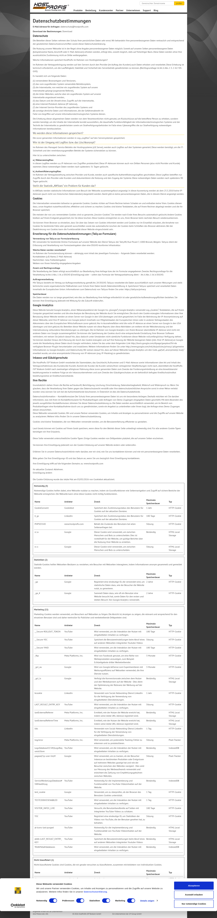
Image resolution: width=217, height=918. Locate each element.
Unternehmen (133, 10)
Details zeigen (147, 907)
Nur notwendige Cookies (194, 910)
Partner (119, 10)
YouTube (68, 631)
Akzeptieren (194, 892)
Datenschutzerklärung (95, 898)
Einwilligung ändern (42, 472)
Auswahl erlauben (194, 901)
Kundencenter (106, 10)
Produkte (78, 10)
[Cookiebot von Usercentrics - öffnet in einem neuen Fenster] (18, 913)
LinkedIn (68, 516)
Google (67, 532)
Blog (156, 10)
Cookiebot (98, 479)
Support (147, 10)
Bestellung (90, 10)
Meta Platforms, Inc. (73, 655)
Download (67, 31)
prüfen (179, 3)
